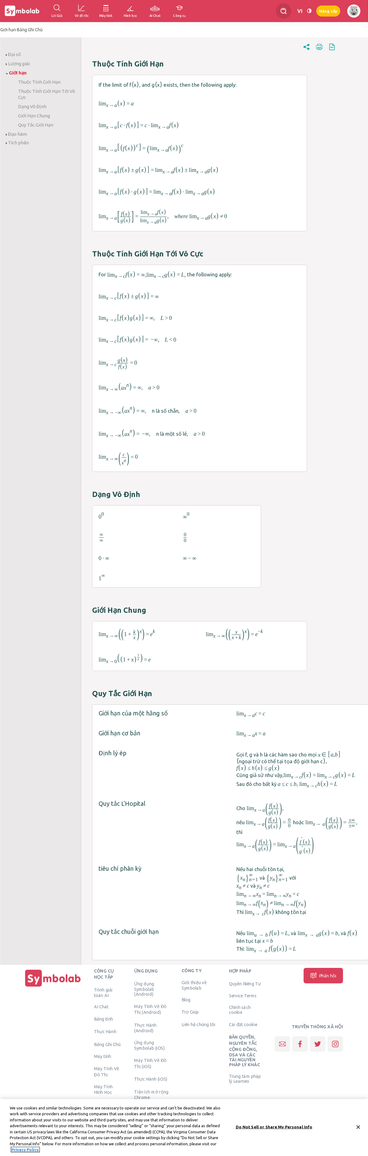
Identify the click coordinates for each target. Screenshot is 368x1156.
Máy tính (102, 1056)
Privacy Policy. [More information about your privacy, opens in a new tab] (25, 1149)
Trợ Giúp (190, 1011)
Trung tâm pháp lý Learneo (245, 1078)
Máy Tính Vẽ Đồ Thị (106, 1071)
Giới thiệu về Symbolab (194, 985)
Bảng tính (103, 1018)
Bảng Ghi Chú (107, 1044)
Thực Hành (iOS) (150, 1078)
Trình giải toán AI (103, 992)
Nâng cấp (328, 11)
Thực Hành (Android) (145, 1027)
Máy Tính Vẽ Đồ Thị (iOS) (150, 1063)
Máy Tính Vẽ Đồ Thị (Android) (150, 1009)
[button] (306, 50)
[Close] (358, 1127)
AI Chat (101, 1006)
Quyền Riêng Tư (245, 983)
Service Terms (243, 995)
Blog (186, 999)
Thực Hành (105, 1031)
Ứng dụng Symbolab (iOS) (149, 1045)
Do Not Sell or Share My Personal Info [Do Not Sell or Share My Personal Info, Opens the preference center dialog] (274, 1127)
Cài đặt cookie (243, 1024)
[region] (184, 1127)
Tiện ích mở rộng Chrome (151, 1094)
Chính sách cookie (240, 1009)
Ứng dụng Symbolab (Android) (144, 988)
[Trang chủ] (53, 986)
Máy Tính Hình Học (103, 1089)
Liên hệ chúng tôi (199, 1024)
